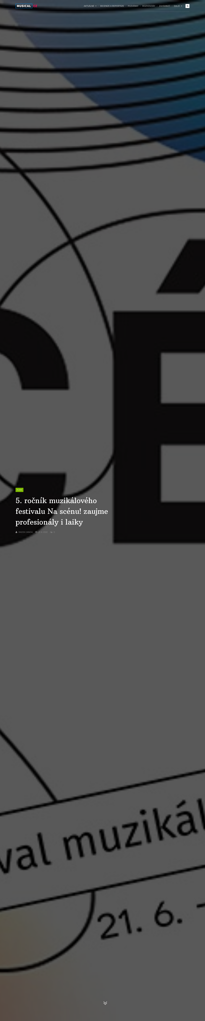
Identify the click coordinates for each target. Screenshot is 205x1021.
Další (178, 6)
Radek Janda (24, 532)
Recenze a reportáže (112, 6)
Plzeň (19, 490)
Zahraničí (164, 6)
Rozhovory (148, 6)
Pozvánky (133, 6)
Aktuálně (90, 6)
